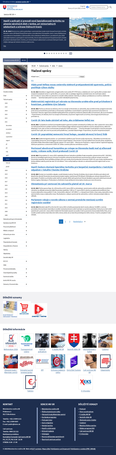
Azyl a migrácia (47, 423)
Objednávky (6, 253)
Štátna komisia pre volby (51, 412)
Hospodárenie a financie (10, 246)
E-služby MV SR (85, 414)
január (7, 166)
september (9, 137)
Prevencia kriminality (9, 269)
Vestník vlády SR (8, 257)
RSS (32, 80)
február (8, 163)
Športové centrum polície (51, 439)
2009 (6, 211)
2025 (6, 107)
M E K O (5, 261)
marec (8, 159)
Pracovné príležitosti (9, 227)
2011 (6, 204)
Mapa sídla (46, 449)
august (8, 140)
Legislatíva (6, 238)
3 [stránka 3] (69, 221)
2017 (6, 181)
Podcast (83, 409)
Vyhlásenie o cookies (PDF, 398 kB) (83, 449)
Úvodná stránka (8, 92)
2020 (6, 170)
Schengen (45, 434)
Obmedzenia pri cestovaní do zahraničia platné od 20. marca (61, 183)
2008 (6, 215)
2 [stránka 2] (65, 221)
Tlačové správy (7, 99)
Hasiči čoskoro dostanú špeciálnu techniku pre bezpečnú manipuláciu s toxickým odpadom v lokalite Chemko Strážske (72, 168)
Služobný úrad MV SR (9, 223)
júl (6, 144)
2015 (6, 189)
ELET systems (37, 449)
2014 (6, 193)
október (8, 133)
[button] (10, 14)
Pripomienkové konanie (10, 242)
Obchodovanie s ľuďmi (88, 420)
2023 (6, 114)
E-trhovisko (84, 434)
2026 (6, 103)
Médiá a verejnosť (8, 230)
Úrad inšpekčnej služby (10, 273)
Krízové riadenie (48, 431)
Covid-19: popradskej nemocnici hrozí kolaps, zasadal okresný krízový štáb (69, 134)
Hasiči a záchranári (49, 428)
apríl (7, 155)
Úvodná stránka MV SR (11, 60)
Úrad (4, 96)
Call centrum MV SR (87, 431)
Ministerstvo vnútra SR (50, 409)
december (9, 125)
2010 (6, 208)
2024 (6, 110)
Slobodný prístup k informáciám (12, 219)
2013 (6, 196)
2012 (6, 200)
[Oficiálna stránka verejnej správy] (23, 2)
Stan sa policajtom (86, 412)
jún (7, 148)
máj (7, 151)
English (82, 6)
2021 (6, 122)
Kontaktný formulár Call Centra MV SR (17, 437)
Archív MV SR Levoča (9, 280)
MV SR (24, 60)
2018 (6, 178)
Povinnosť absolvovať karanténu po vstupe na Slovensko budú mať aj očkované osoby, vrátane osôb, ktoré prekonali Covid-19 (71, 150)
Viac (4, 46)
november (9, 129)
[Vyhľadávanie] (99, 7)
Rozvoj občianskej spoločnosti (53, 437)
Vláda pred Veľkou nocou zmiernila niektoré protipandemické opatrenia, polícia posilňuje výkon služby (71, 86)
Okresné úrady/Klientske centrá (53, 414)
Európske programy (49, 417)
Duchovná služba (8, 276)
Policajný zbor (47, 420)
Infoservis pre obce (9, 234)
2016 (6, 185)
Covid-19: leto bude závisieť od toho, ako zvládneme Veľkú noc (62, 120)
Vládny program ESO (87, 428)
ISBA (4, 265)
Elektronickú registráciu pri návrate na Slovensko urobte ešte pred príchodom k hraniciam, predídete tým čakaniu (71, 103)
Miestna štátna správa (88, 426)
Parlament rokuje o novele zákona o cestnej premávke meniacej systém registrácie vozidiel (67, 201)
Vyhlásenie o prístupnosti (60, 449)
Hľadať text (35, 76)
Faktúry (5, 250)
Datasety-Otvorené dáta (10, 284)
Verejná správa (47, 426)
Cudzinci (83, 423)
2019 (6, 174)
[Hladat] (110, 7)
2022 (6, 118)
